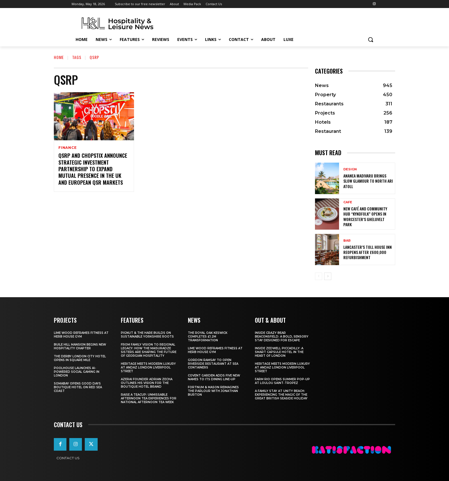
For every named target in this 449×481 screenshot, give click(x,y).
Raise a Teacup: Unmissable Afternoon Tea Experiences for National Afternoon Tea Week (148, 398)
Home (59, 57)
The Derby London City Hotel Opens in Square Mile (80, 358)
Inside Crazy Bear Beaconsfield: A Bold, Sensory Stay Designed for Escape (281, 336)
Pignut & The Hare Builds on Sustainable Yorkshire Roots (147, 334)
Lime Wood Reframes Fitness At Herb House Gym (81, 334)
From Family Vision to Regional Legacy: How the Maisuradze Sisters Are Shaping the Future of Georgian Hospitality (148, 350)
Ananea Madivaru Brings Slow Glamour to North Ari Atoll (368, 181)
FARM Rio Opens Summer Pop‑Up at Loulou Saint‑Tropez (282, 381)
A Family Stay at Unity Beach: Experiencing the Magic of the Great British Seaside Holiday (281, 394)
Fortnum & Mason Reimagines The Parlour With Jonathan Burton (213, 391)
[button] (370, 39)
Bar (346, 240)
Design (350, 169)
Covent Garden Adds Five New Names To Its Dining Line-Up (214, 377)
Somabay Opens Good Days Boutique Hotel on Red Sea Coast (78, 387)
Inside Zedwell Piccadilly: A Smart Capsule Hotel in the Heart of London (279, 352)
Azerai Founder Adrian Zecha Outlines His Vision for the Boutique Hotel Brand (146, 383)
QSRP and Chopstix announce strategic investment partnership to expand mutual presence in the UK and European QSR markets (92, 169)
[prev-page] (318, 276)
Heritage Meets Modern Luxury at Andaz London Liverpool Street (148, 367)
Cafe (347, 202)
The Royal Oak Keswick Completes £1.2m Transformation (207, 336)
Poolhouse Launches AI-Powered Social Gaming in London (76, 371)
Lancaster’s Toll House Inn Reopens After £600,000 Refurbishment (367, 252)
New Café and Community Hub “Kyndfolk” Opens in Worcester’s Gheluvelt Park (365, 216)
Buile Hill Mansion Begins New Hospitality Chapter (80, 346)
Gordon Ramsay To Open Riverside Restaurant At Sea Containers (213, 363)
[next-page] (327, 276)
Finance (67, 147)
